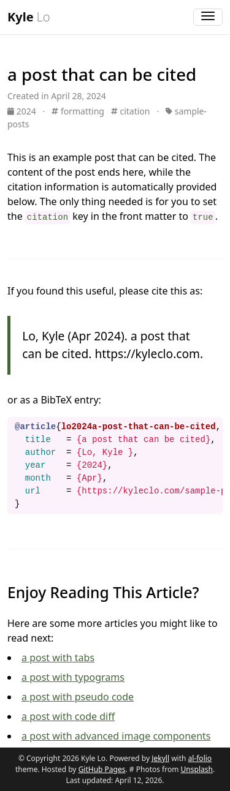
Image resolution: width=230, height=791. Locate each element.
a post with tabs (57, 657)
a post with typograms (73, 677)
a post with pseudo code (77, 696)
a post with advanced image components (115, 736)
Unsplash (197, 769)
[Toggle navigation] (208, 17)
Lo (28, 17)
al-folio (200, 758)
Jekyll (160, 758)
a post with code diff (68, 716)
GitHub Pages (102, 769)
